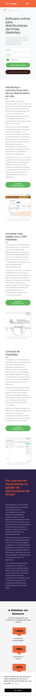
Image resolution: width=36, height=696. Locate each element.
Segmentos (11, 10)
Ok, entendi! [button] (18, 690)
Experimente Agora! (18, 65)
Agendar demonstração (18, 185)
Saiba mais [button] (15, 683)
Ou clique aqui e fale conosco (18, 72)
